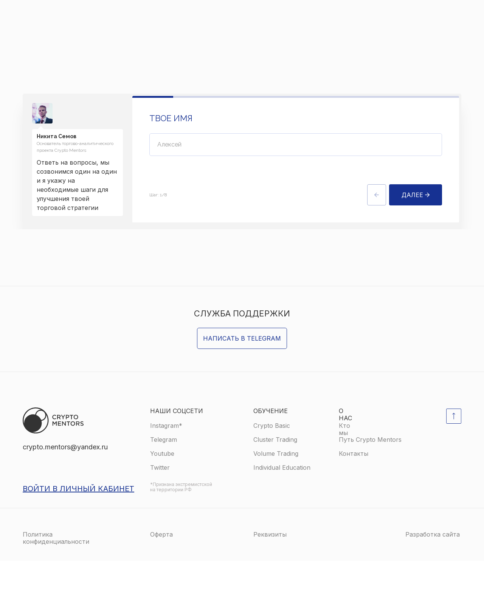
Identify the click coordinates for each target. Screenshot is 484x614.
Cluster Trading (275, 493)
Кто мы (344, 482)
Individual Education (281, 521)
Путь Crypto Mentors (370, 493)
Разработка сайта (432, 587)
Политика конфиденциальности (56, 591)
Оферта (161, 587)
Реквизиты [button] (270, 587)
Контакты (353, 507)
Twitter (160, 521)
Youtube (162, 507)
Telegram (163, 493)
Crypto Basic (271, 479)
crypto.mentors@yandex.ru (65, 500)
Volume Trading (275, 507)
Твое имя (170, 120)
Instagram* (166, 479)
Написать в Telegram (242, 391)
